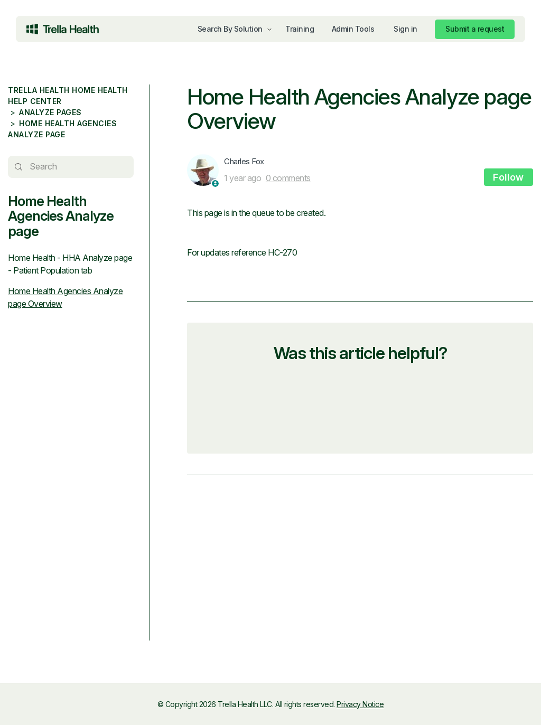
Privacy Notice (360, 704)
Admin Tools (353, 28)
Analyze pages (50, 112)
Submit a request (474, 28)
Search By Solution (230, 28)
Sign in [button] (405, 28)
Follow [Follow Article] (508, 177)
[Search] (71, 167)
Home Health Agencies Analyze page (61, 216)
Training (299, 28)
